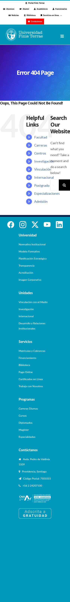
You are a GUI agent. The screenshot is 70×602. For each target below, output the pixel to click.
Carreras (40, 145)
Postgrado (41, 185)
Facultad (40, 137)
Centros (40, 153)
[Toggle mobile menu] (62, 36)
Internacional (44, 177)
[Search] (64, 185)
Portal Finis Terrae (36, 3)
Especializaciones (47, 193)
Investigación (44, 161)
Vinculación (42, 169)
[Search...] (54, 185)
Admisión (41, 201)
